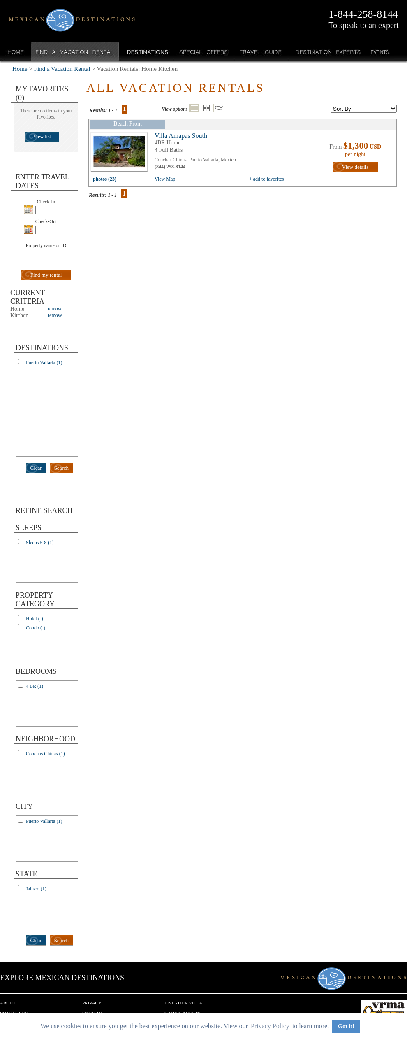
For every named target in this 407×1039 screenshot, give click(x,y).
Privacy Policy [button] (270, 1026)
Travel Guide (261, 51)
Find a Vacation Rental (75, 51)
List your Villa (183, 1002)
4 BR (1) (34, 686)
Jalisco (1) (36, 889)
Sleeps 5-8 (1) (39, 542)
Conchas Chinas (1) (45, 754)
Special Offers (203, 51)
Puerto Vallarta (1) (44, 363)
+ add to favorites (266, 179)
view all (121, 154)
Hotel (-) (34, 619)
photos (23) (104, 179)
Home (15, 51)
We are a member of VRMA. (384, 1012)
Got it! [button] (346, 1026)
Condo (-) (35, 628)
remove (55, 309)
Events (379, 51)
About (8, 1002)
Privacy (92, 1002)
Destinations (147, 51)
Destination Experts (326, 51)
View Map (165, 179)
